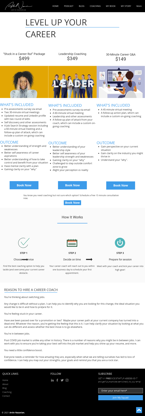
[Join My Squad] (120, 397)
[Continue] (139, 410)
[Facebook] (57, 380)
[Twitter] (62, 380)
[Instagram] (67, 380)
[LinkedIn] (52, 380)
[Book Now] (24, 185)
